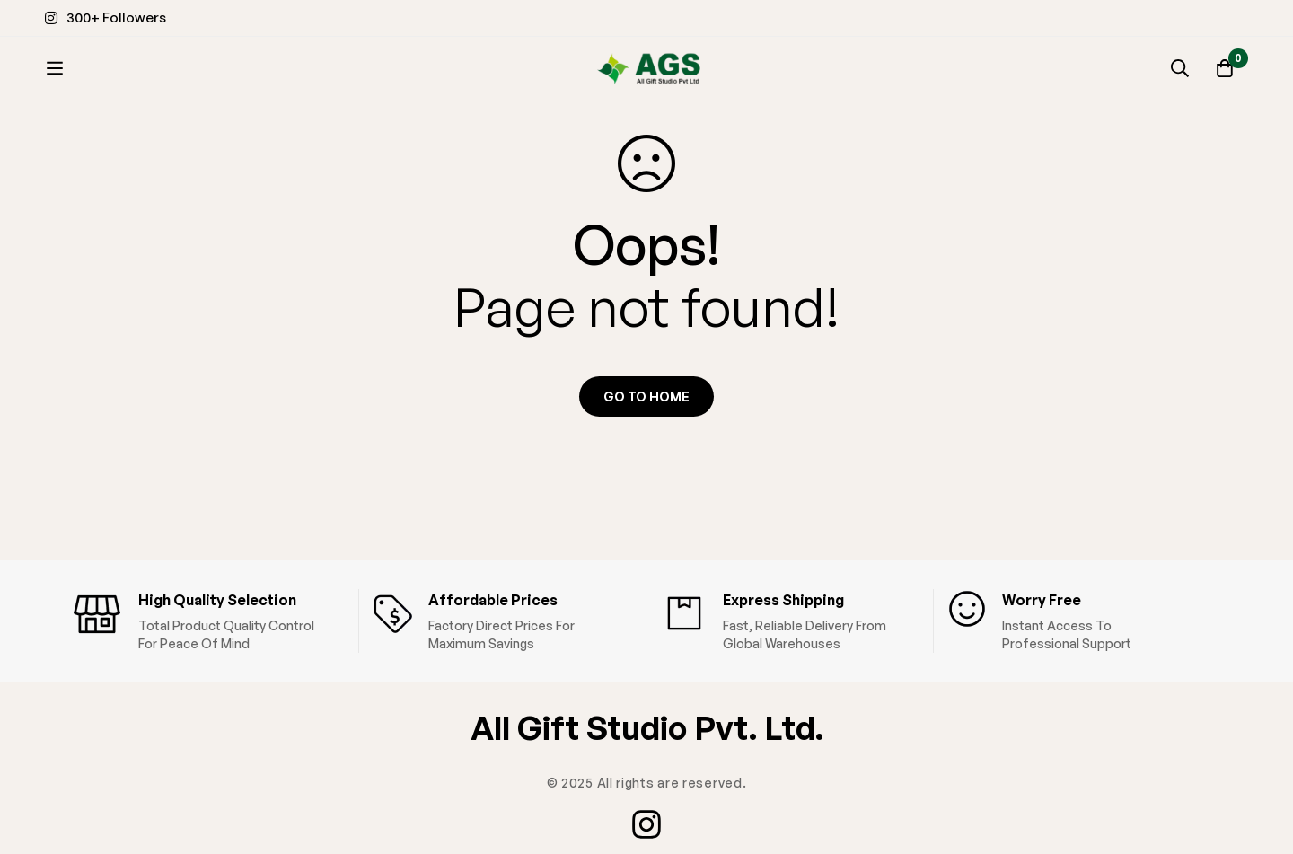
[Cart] (1224, 68)
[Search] (1179, 68)
